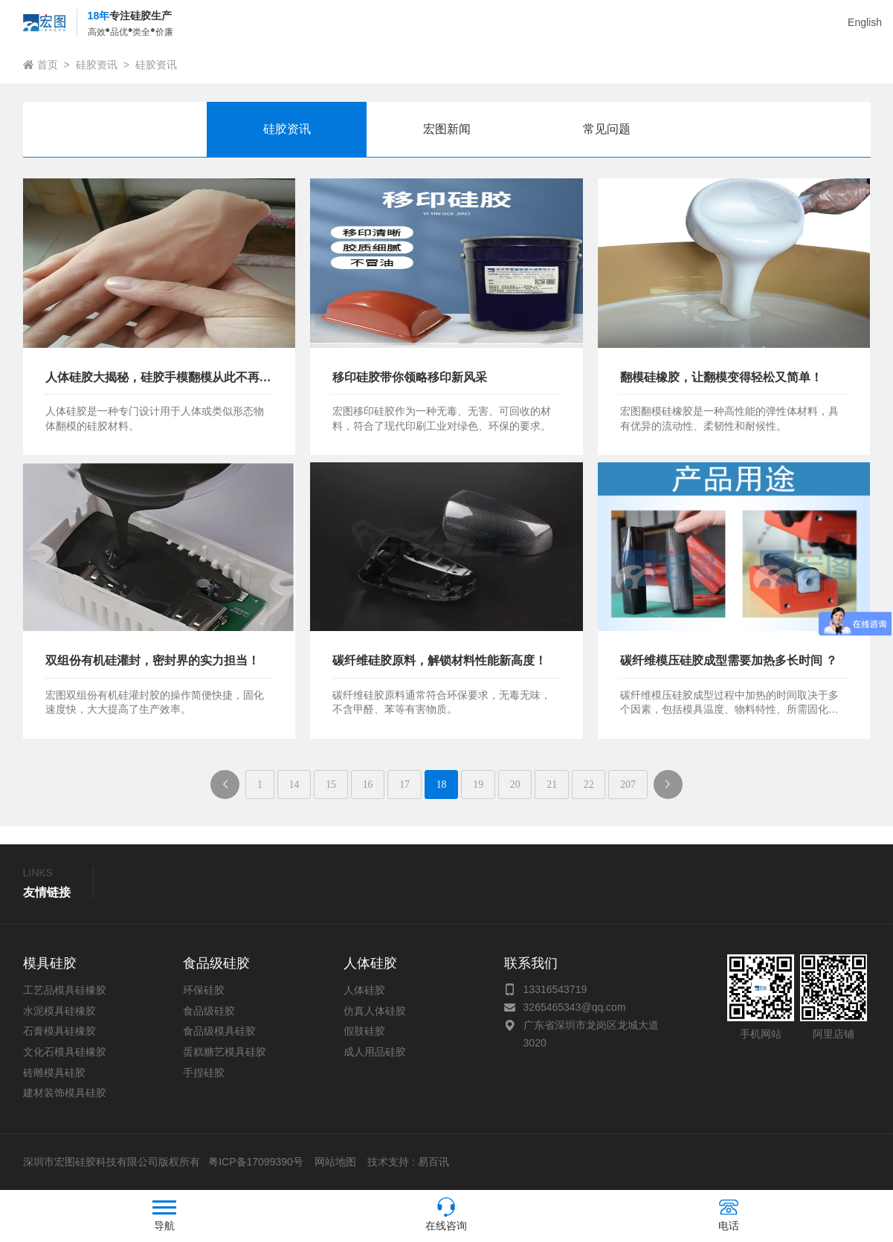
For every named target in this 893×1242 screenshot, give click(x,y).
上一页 (225, 789)
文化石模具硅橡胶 (64, 1052)
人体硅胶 (364, 991)
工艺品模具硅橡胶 (64, 991)
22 (592, 784)
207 (632, 784)
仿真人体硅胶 (375, 1012)
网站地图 (335, 1162)
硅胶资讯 (96, 65)
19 (479, 784)
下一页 (679, 789)
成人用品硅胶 (375, 1052)
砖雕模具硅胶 (54, 1072)
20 (517, 784)
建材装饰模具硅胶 (64, 1093)
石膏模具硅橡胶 (59, 1032)
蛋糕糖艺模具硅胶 (224, 1052)
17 (404, 784)
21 (554, 784)
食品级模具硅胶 (219, 1032)
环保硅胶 (204, 991)
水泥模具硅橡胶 (59, 1012)
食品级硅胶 (209, 1012)
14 (290, 784)
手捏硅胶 (204, 1072)
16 (366, 784)
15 (328, 784)
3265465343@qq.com (574, 1008)
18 (441, 784)
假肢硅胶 (364, 1032)
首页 (47, 65)
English (865, 22)
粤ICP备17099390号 (254, 1162)
